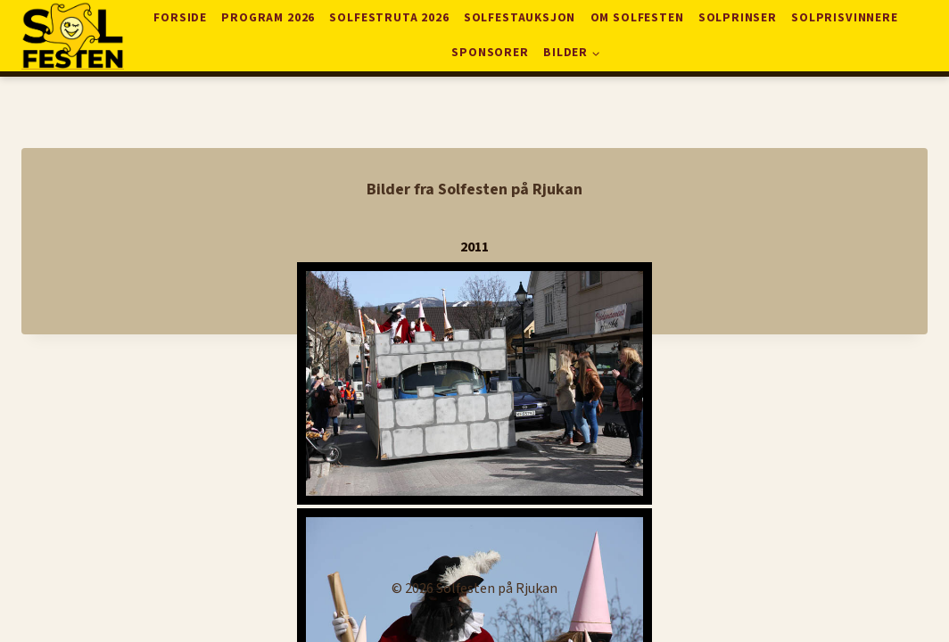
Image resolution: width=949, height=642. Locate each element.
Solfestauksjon (519, 17)
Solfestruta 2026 (389, 17)
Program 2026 (268, 17)
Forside (180, 17)
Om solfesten (637, 17)
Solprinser (737, 17)
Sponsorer (489, 52)
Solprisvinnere (844, 17)
